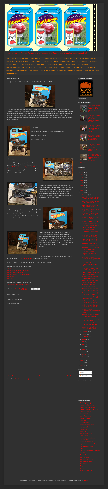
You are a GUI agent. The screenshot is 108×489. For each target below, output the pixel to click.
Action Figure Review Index (20, 58)
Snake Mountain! (82, 61)
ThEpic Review (84, 466)
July (83, 342)
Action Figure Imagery (86, 403)
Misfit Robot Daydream (86, 442)
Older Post (69, 376)
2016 (82, 360)
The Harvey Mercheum (86, 461)
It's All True (83, 431)
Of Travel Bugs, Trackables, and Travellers (70, 70)
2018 (82, 190)
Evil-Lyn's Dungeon (65, 67)
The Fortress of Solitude (48, 70)
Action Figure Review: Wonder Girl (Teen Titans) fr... (90, 201)
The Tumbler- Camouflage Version (18, 284)
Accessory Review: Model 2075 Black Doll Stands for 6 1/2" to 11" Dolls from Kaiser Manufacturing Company (90, 158)
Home (7, 58)
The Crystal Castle (82, 64)
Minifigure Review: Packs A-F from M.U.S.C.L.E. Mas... (90, 218)
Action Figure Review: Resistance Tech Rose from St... (90, 231)
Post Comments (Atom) (22, 379)
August (84, 339)
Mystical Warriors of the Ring (88, 444)
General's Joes (84, 422)
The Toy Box (83, 464)
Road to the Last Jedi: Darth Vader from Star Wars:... (90, 281)
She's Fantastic (84, 457)
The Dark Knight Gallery (51, 61)
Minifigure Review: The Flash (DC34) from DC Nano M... (90, 305)
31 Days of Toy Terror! (71, 58)
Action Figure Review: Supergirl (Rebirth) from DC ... (91, 319)
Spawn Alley (9, 70)
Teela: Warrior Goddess (13, 67)
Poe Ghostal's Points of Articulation (90, 450)
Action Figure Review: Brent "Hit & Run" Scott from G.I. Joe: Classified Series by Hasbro (94, 109)
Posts (82, 372)
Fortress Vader (34, 70)
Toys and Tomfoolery (86, 470)
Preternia (82, 453)
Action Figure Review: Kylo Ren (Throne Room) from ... (91, 210)
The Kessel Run (52, 64)
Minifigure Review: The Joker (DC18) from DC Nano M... (90, 301)
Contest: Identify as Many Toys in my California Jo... (90, 273)
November (85, 331)
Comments (83, 375)
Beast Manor (93, 61)
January (84, 357)
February (85, 354)
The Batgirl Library (36, 61)
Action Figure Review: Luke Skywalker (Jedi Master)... (90, 236)
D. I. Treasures (84, 414)
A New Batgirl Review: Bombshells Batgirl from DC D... (90, 264)
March (84, 352)
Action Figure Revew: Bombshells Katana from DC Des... (90, 253)
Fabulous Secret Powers (67, 61)
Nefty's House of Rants (86, 446)
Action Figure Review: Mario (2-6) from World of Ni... (91, 226)
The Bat (9, 268)
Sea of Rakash (53, 67)
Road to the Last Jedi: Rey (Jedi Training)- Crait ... (91, 297)
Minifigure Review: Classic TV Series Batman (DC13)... (90, 315)
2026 (82, 170)
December (85, 195)
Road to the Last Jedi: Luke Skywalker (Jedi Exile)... (89, 327)
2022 (82, 180)
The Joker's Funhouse (27, 64)
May (83, 347)
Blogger (86, 480)
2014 (82, 365)
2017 (82, 192)
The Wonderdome (90, 67)
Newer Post (11, 376)
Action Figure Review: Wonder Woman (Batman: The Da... (90, 197)
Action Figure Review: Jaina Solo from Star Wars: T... (90, 214)
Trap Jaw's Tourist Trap (29, 67)
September (85, 336)
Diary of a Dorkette (85, 416)
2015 (82, 362)
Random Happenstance (87, 455)
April (83, 349)
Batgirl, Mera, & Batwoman (88, 407)
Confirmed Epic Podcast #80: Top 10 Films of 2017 (90, 205)
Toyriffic (82, 468)
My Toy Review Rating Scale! (53, 58)
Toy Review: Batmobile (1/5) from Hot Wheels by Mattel (90, 244)
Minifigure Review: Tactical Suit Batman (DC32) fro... (91, 277)
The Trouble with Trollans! (92, 70)
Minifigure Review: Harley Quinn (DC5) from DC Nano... (91, 293)
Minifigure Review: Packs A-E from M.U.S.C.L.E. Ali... (90, 222)
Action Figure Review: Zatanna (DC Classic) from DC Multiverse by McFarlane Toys (94, 137)
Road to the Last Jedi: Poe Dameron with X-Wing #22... (90, 323)
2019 (82, 187)
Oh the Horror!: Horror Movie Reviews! (17, 61)
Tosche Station (40, 64)
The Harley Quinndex (12, 64)
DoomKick (83, 420)
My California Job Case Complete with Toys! (88, 285)
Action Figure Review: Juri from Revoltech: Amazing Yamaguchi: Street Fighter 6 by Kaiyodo (94, 128)
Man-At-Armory (70, 64)
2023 (82, 177)
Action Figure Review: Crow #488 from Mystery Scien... (90, 269)
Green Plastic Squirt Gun (87, 425)
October (84, 334)
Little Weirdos (84, 436)
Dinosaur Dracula (85, 418)
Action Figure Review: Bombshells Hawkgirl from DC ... (91, 258)
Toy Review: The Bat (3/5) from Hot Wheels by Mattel (91, 248)
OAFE (82, 448)
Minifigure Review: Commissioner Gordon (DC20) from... (91, 310)
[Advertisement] (40, 360)
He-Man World (84, 427)
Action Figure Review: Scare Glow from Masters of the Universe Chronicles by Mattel (94, 118)
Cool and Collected (85, 411)
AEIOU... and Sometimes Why (88, 405)
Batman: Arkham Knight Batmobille (18, 270)
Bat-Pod (10, 278)
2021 (82, 182)
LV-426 (61, 64)
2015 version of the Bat (25, 258)
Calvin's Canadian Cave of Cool (89, 409)
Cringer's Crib (42, 67)
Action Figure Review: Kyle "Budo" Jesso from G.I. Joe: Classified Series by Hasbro (94, 147)
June (83, 344)
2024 (82, 175)
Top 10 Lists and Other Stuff (88, 58)
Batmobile (10, 276)
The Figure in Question (86, 459)
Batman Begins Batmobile (15, 272)
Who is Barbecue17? (36, 58)
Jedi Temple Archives (86, 433)
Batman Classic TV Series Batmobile (19, 274)
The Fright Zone (78, 67)
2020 (82, 185)
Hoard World (83, 429)
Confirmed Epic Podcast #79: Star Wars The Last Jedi (90, 240)
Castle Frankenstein (12, 73)
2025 (82, 172)
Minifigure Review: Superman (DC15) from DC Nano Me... (90, 289)
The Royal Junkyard (21, 70)
